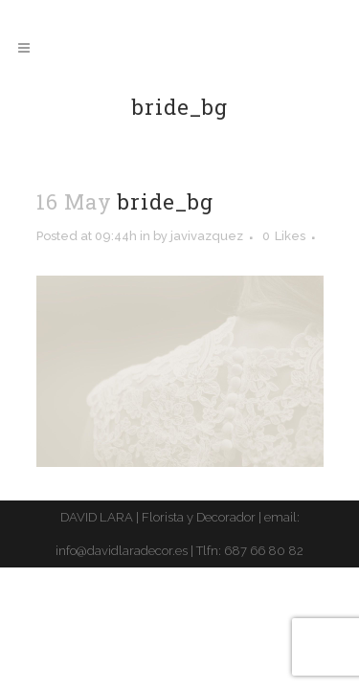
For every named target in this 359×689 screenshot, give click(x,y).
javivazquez (206, 236)
